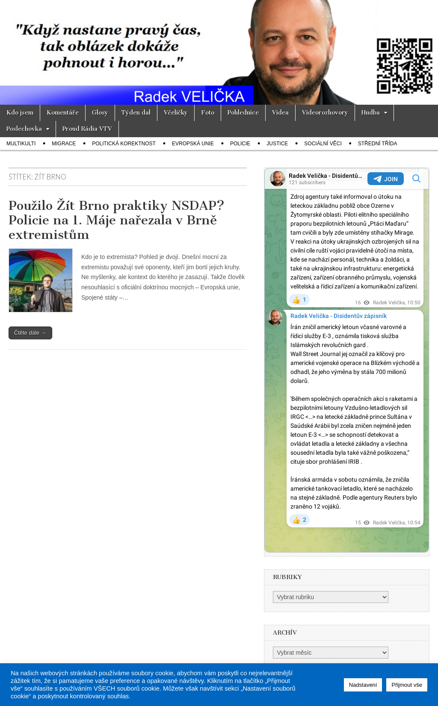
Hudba (370, 112)
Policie (240, 144)
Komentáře (63, 112)
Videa (280, 112)
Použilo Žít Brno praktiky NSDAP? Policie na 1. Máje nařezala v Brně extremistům (117, 220)
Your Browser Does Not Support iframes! (346, 360)
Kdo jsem (19, 112)
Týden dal (136, 112)
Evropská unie (193, 144)
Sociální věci (322, 144)
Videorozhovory (325, 112)
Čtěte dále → (30, 332)
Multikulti (21, 144)
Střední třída (377, 144)
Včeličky (176, 112)
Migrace (64, 144)
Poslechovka (24, 128)
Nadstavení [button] (363, 685)
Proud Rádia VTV (87, 128)
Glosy (100, 112)
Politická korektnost (124, 144)
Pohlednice (243, 112)
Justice (277, 144)
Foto (207, 112)
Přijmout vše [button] (406, 685)
